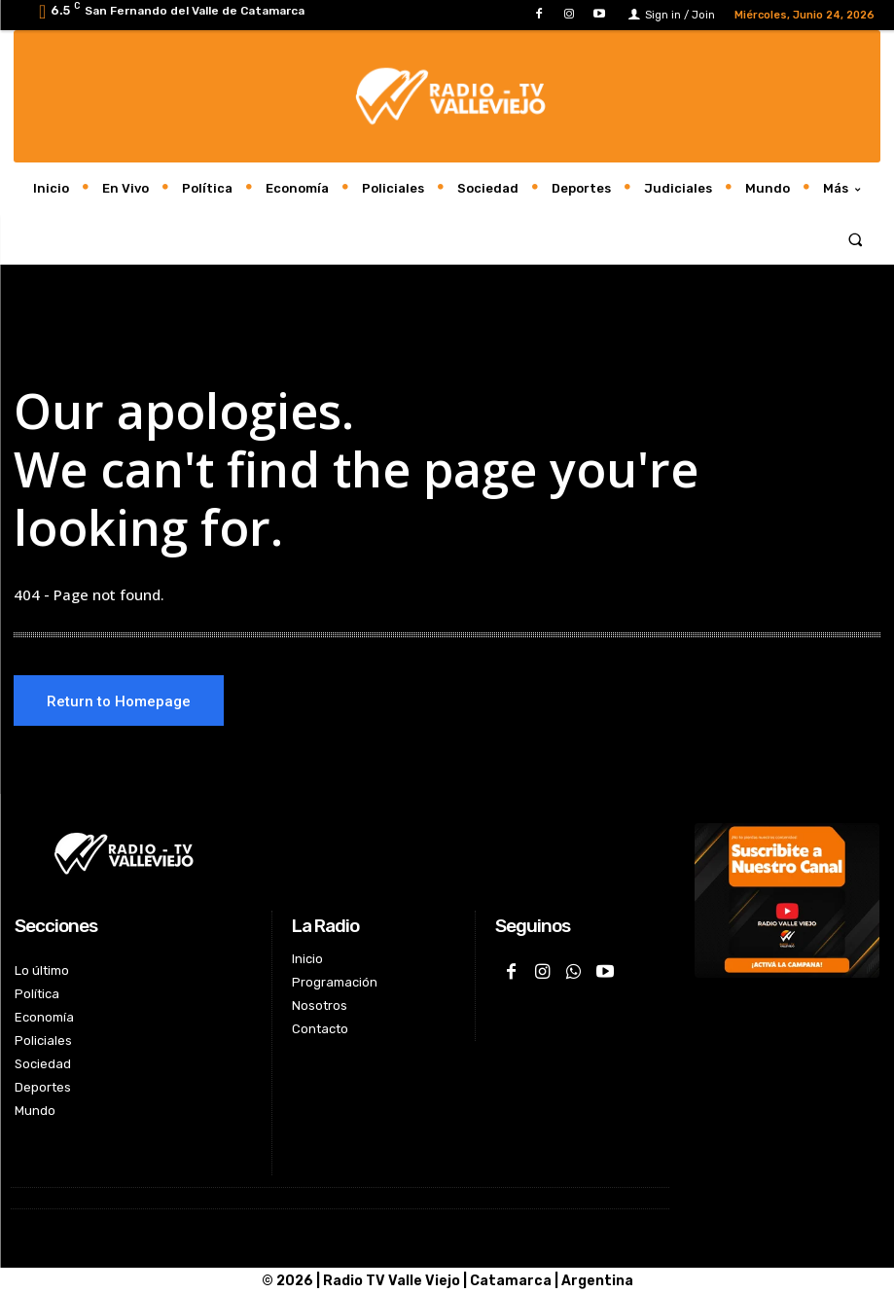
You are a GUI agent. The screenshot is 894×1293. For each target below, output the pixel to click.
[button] (855, 239)
